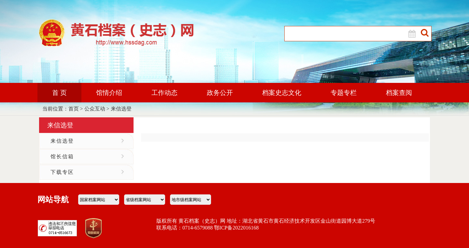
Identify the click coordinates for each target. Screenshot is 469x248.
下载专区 (62, 172)
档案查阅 (399, 92)
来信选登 (121, 108)
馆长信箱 (62, 156)
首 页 (59, 92)
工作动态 (164, 92)
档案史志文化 (281, 92)
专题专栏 (344, 92)
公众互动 (94, 108)
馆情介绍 (109, 92)
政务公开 (220, 92)
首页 (73, 108)
